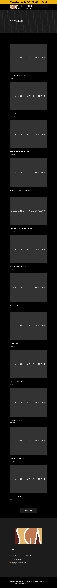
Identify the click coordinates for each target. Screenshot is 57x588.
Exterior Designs (18, 75)
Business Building (18, 267)
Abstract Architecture (21, 458)
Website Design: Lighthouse (21, 583)
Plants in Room (17, 420)
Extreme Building (18, 114)
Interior (12, 384)
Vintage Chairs (16, 382)
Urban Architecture (19, 152)
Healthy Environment (20, 190)
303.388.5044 (16, 559)
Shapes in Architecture (21, 228)
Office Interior (17, 305)
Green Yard (15, 343)
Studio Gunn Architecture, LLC (21, 555)
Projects (12, 78)
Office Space (15, 497)
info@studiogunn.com (19, 562)
